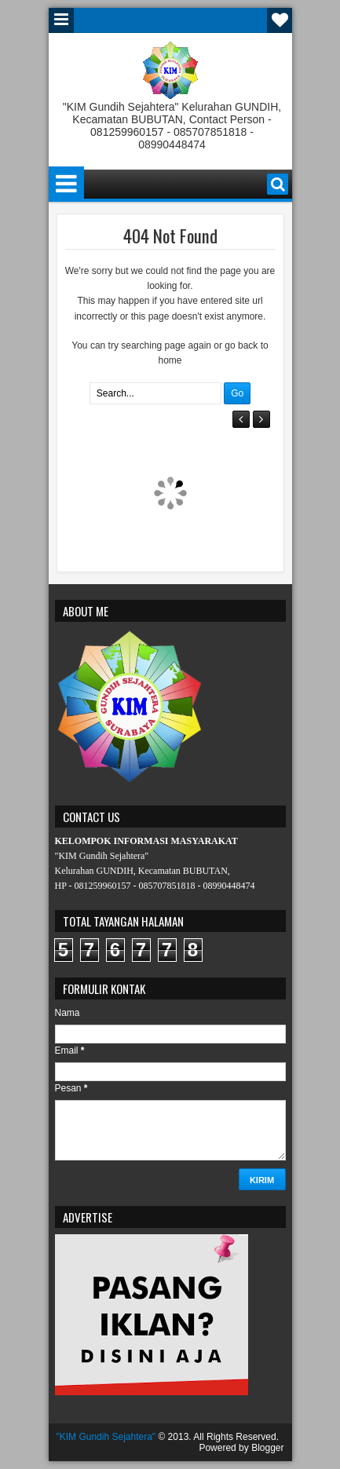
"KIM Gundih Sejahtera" (106, 1436)
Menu (61, 20)
